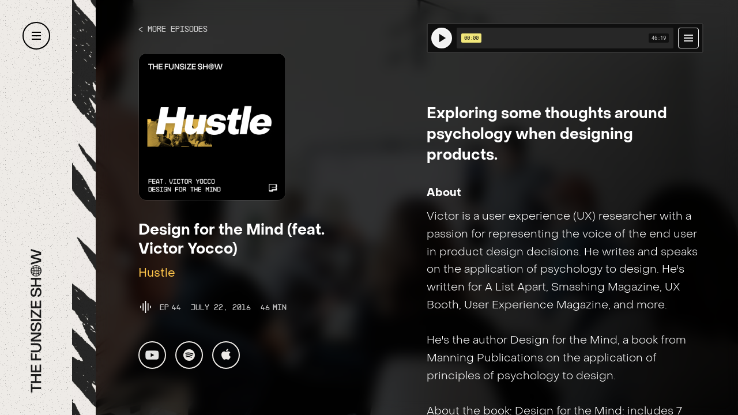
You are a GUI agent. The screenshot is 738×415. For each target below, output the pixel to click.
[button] (36, 36)
